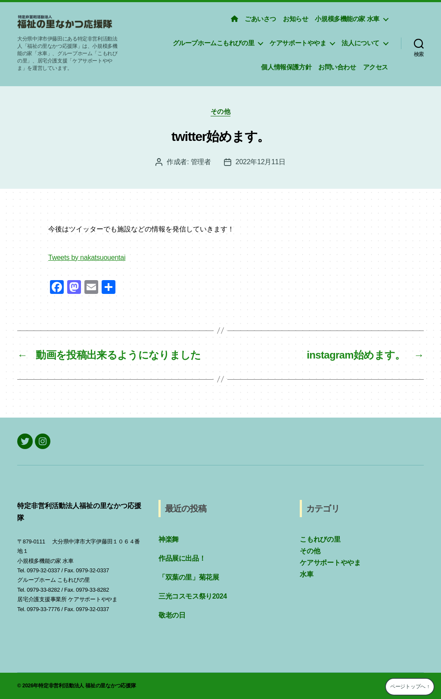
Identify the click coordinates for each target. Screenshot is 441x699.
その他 (221, 111)
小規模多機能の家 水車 (347, 18)
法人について (360, 43)
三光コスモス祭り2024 (192, 596)
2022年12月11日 (261, 161)
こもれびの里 (320, 539)
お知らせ (295, 18)
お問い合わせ (337, 67)
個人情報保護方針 (286, 67)
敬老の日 (171, 615)
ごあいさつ (260, 18)
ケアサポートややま (298, 43)
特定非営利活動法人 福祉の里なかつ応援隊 (87, 686)
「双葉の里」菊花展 (188, 577)
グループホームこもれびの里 (214, 43)
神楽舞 (168, 539)
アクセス (375, 67)
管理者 (201, 161)
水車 (307, 574)
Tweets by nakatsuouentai (86, 257)
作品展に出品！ (181, 558)
